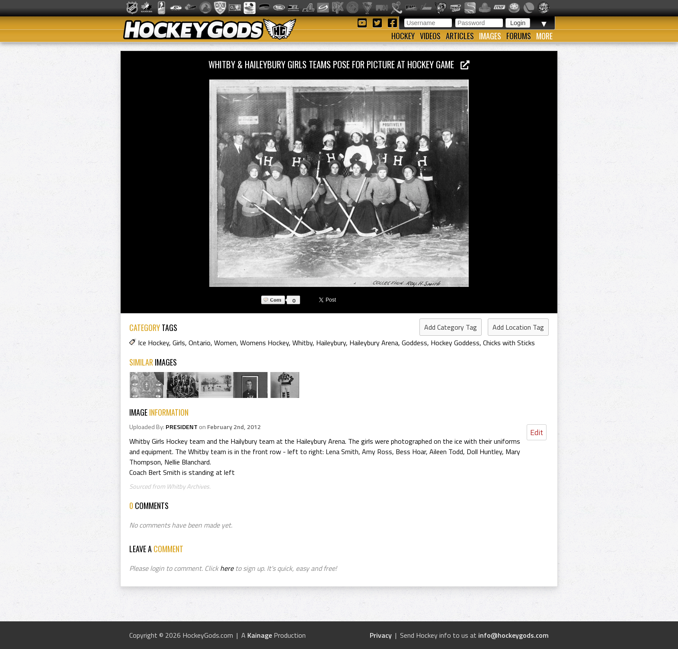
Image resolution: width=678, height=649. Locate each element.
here (226, 568)
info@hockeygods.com (513, 635)
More (544, 35)
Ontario (200, 342)
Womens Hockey (264, 342)
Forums (518, 35)
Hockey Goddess (455, 342)
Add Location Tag (518, 327)
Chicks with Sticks (509, 342)
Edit (536, 432)
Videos (430, 35)
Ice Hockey (153, 342)
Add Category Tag (450, 327)
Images (490, 35)
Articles (460, 35)
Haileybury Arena (373, 342)
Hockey (403, 35)
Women (225, 342)
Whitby (302, 342)
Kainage (259, 635)
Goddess (414, 342)
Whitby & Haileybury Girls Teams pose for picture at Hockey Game (339, 64)
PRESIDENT (182, 427)
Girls (179, 342)
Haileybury (331, 342)
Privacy (381, 635)
